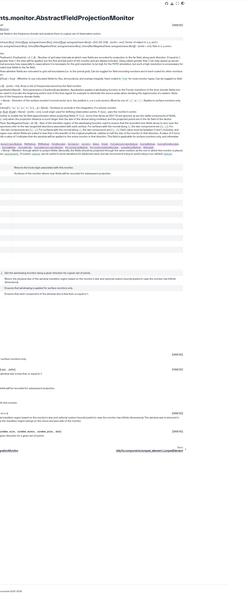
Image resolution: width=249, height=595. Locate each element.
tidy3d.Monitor (36, 189)
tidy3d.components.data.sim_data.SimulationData (45, 287)
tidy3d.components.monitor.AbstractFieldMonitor (45, 216)
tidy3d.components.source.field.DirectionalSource (44, 154)
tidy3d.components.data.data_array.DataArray (45, 319)
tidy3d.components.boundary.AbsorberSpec (45, 294)
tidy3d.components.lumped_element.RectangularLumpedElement (45, 261)
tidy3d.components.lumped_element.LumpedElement (44, 252)
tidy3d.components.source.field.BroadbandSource (44, 162)
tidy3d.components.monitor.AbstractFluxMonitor (45, 223)
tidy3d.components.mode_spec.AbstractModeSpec (45, 413)
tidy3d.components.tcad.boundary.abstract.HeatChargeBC (45, 301)
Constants (32, 10)
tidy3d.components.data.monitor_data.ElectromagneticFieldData (45, 348)
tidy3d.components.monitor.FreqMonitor (45, 202)
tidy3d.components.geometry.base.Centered (45, 32)
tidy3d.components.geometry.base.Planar (45, 46)
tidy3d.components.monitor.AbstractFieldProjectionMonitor (45, 245)
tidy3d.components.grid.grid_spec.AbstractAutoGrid (45, 384)
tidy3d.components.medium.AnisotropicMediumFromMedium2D (45, 104)
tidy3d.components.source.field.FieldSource (44, 133)
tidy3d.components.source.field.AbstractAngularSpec (44, 469)
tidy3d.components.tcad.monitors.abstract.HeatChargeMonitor (45, 195)
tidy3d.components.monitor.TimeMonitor (45, 209)
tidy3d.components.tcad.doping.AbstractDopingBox (45, 486)
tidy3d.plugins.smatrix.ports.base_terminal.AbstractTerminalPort (45, 533)
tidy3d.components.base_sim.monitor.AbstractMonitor (44, 420)
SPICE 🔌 (32, 5)
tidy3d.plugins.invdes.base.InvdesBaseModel (45, 501)
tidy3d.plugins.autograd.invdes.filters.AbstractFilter (45, 494)
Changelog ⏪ (32, 563)
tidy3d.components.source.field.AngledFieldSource (44, 169)
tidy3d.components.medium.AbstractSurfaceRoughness (45, 405)
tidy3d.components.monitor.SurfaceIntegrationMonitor (44, 238)
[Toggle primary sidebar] (67, 3)
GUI (27, 547)
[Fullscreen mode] (177, 3)
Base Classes (34, 18)
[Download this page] (172, 3)
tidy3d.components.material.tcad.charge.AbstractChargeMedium (45, 391)
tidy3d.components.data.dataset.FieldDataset (45, 326)
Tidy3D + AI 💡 (32, 543)
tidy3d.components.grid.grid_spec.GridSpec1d (45, 270)
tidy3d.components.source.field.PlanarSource (44, 140)
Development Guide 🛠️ (36, 559)
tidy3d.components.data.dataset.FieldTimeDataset (45, 333)
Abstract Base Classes (38, 14)
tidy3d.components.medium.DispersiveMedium (45, 90)
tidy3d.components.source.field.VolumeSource (44, 147)
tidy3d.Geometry (37, 22)
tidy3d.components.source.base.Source (45, 126)
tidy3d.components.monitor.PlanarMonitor (45, 231)
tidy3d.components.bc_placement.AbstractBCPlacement (44, 369)
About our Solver (33, 568)
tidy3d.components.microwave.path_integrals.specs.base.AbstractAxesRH (45, 460)
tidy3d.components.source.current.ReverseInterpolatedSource (45, 183)
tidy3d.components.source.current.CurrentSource (45, 176)
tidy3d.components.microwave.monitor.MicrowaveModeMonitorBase (45, 450)
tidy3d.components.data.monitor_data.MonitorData (45, 355)
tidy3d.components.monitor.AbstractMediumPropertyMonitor (45, 434)
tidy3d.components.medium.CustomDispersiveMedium (45, 97)
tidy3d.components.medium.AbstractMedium (45, 75)
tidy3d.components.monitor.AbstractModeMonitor (45, 441)
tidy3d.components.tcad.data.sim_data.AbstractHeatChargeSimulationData (45, 478)
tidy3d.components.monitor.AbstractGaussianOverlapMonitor (45, 427)
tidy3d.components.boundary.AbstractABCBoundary (45, 376)
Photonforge (31, 551)
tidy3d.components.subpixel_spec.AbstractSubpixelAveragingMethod (45, 310)
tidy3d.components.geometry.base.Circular (45, 39)
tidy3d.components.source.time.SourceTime (45, 111)
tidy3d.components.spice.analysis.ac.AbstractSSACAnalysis (45, 362)
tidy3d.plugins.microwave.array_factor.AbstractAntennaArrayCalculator (45, 517)
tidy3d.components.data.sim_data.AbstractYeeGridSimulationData (45, 278)
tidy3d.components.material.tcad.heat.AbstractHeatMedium (45, 398)
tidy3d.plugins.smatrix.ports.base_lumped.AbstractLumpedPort (44, 525)
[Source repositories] (166, 3)
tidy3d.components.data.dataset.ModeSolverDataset (45, 340)
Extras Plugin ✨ (33, 555)
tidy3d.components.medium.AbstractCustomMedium (45, 82)
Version (30, 580)
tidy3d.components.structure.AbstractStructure (44, 68)
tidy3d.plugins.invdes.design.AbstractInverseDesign (45, 508)
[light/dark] (182, 3)
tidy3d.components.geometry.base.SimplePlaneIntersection (45, 54)
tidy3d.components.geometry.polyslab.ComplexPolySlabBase (45, 61)
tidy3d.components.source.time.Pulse (45, 118)
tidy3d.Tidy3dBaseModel (41, 26)
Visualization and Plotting (39, 538)
